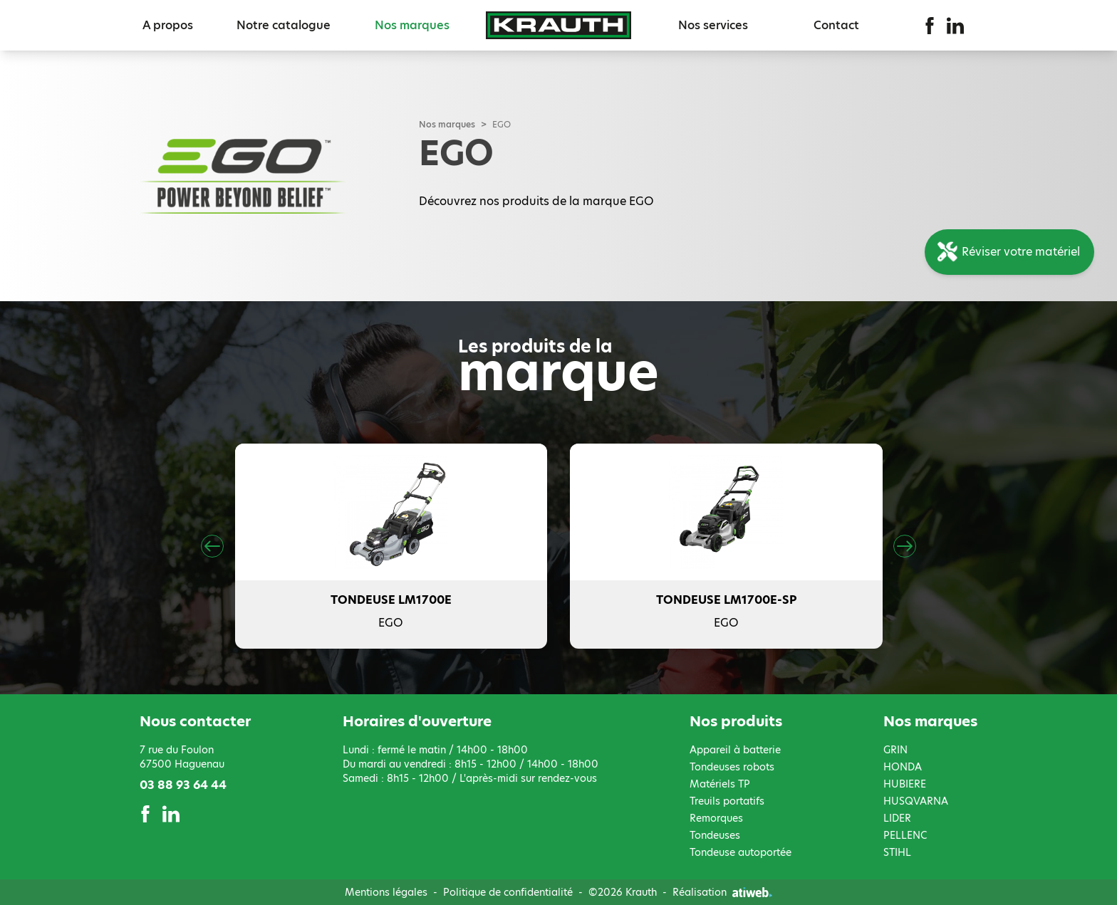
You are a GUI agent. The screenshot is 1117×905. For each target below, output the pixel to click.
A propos (167, 25)
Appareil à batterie (735, 750)
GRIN (895, 750)
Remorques (716, 818)
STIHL (897, 852)
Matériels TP (720, 784)
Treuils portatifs (727, 801)
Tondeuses (715, 835)
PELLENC (905, 835)
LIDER (897, 818)
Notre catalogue (284, 25)
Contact (836, 25)
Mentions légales (386, 892)
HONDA (902, 767)
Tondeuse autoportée (740, 852)
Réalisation (722, 892)
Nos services (713, 25)
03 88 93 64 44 (183, 785)
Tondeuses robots (732, 767)
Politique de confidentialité (508, 892)
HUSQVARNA (915, 801)
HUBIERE (904, 784)
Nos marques (412, 25)
